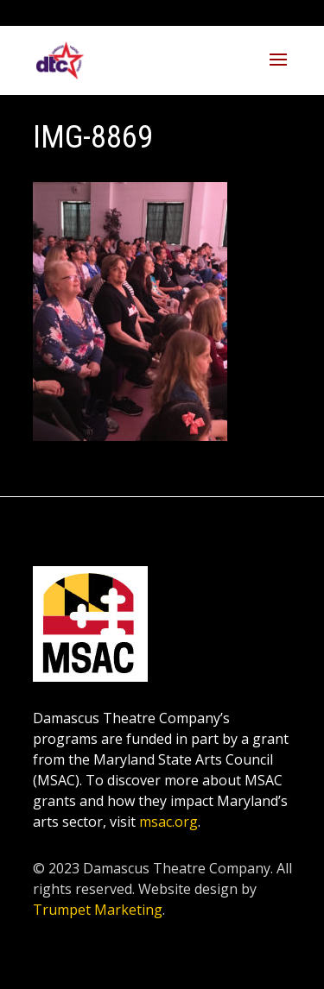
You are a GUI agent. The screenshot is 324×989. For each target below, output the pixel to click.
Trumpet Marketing (97, 909)
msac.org (168, 821)
